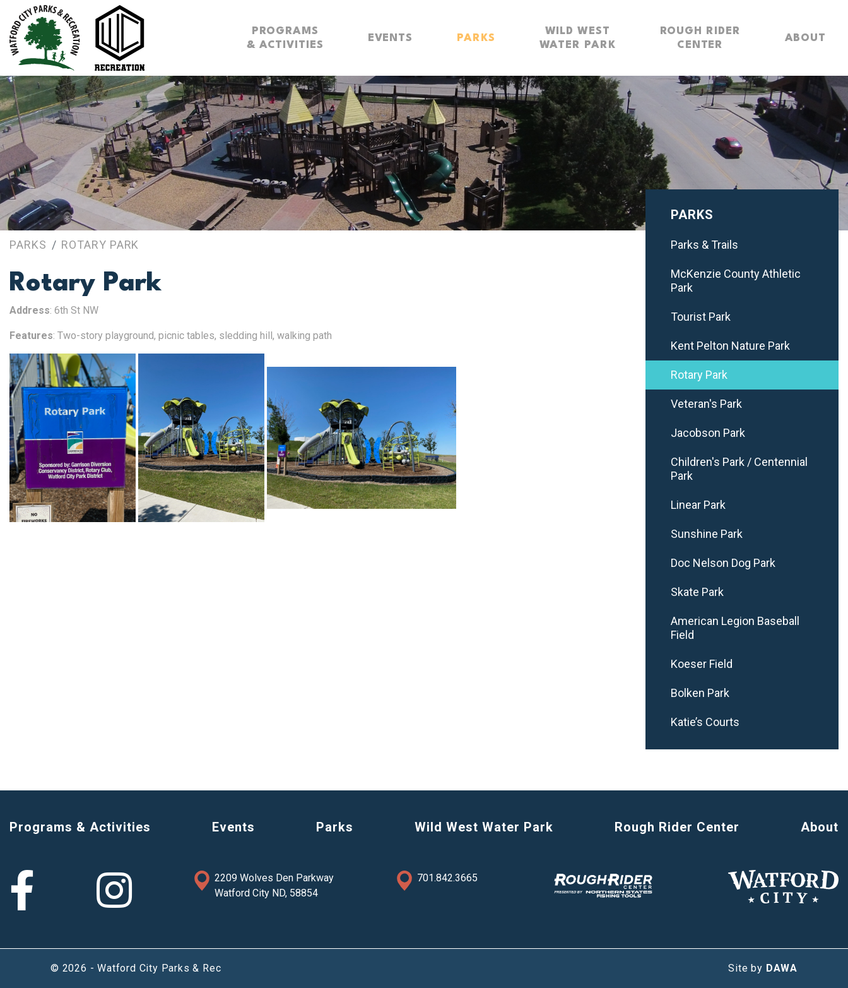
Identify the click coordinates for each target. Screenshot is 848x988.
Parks (28, 244)
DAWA (782, 968)
